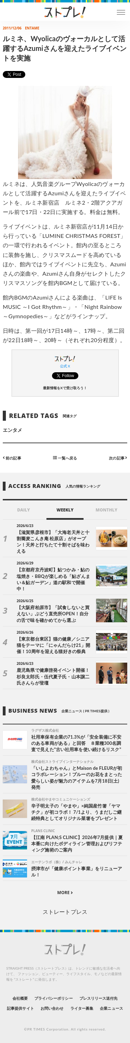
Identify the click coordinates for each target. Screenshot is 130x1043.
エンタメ (12, 430)
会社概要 (20, 998)
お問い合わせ (52, 1008)
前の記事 (12, 457)
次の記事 (118, 457)
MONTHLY (107, 510)
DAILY (23, 510)
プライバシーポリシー (53, 998)
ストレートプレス (65, 911)
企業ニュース (111, 1008)
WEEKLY (65, 510)
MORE (65, 892)
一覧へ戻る (65, 457)
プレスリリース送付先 (98, 998)
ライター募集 (81, 1008)
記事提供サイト (20, 1008)
